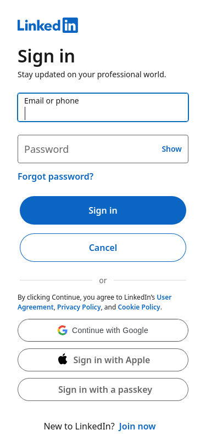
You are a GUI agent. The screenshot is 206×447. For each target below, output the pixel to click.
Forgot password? (55, 176)
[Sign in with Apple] (103, 359)
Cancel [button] (103, 248)
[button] (103, 330)
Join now (137, 426)
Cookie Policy (139, 307)
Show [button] (172, 149)
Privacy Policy (79, 307)
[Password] (103, 149)
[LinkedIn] (103, 27)
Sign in (102, 210)
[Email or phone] (103, 107)
